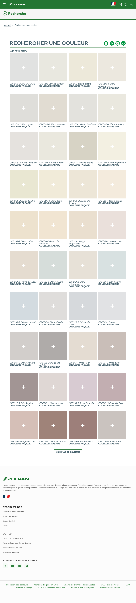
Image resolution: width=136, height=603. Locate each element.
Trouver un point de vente (13, 511)
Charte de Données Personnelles (80, 584)
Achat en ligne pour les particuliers (17, 543)
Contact (6, 526)
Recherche (17, 13)
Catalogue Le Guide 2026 (13, 538)
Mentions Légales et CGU (46, 584)
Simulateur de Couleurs (12, 552)
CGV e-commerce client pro (52, 587)
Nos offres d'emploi (10, 516)
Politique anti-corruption (83, 587)
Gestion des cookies (110, 587)
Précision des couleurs (17, 584)
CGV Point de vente (110, 584)
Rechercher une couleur (12, 548)
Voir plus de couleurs (68, 452)
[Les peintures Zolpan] (17, 4)
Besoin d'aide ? (9, 521)
